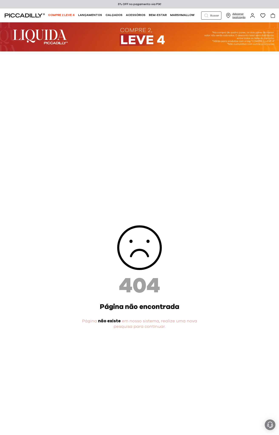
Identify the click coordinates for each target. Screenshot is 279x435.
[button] (211, 15)
